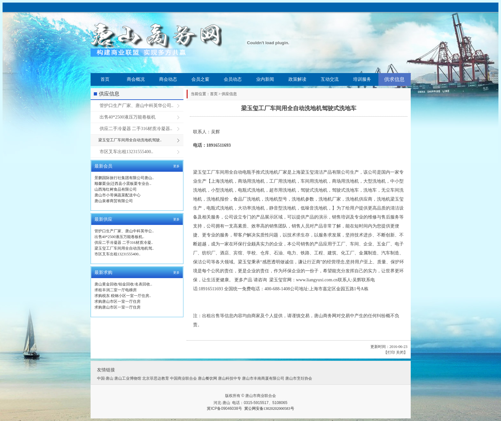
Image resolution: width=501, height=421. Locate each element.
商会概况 (136, 79)
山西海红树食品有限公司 (115, 189)
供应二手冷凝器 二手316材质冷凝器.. (136, 128)
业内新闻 (265, 79)
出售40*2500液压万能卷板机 (128, 117)
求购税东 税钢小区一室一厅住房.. (122, 295)
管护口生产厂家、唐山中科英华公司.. (137, 105)
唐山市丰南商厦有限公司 (263, 378)
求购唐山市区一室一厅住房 (117, 301)
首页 (105, 79)
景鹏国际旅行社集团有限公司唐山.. (124, 178)
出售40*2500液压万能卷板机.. (119, 237)
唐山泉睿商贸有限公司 (113, 201)
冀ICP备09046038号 (224, 408)
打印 (391, 352)
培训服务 (362, 79)
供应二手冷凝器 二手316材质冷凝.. (123, 242)
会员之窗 (200, 79)
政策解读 (297, 79)
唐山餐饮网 (207, 378)
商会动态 (168, 79)
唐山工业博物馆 (127, 378)
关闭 (400, 352)
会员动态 (233, 79)
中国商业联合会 (183, 378)
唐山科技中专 (229, 378)
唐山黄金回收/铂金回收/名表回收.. (123, 284)
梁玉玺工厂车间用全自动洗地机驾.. (124, 248)
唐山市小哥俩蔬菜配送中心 (117, 195)
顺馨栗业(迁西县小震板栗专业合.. (122, 183)
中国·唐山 (105, 378)
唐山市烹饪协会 (298, 378)
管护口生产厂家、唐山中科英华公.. (124, 231)
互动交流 (330, 79)
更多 (176, 166)
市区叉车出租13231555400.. (126, 151)
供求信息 (394, 79)
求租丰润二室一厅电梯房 (115, 290)
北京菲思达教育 (155, 378)
